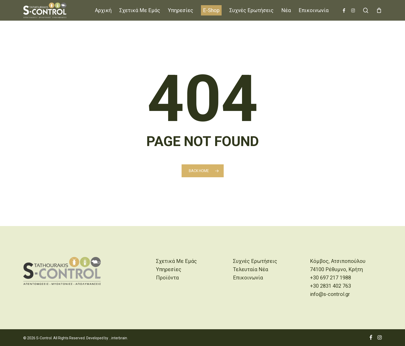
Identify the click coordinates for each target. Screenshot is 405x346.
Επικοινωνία (248, 278)
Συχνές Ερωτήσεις (255, 261)
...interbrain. (118, 338)
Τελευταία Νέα (250, 269)
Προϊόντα (167, 278)
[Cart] (379, 10)
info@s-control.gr (330, 294)
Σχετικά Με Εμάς (176, 261)
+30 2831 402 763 (330, 286)
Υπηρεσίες (168, 269)
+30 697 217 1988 (330, 278)
